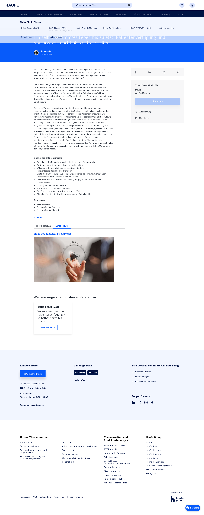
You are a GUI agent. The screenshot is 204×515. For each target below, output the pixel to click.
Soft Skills (67, 445)
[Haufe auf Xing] (140, 405)
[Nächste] (182, 13)
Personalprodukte (113, 470)
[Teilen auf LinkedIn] (150, 72)
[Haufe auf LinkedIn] (134, 405)
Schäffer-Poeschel (155, 472)
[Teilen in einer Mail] (179, 72)
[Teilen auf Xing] (164, 72)
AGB (35, 499)
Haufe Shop (152, 449)
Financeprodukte (112, 477)
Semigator (151, 476)
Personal (24, 13)
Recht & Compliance (86, 13)
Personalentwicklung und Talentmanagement (33, 460)
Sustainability (66, 13)
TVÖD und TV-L (112, 452)
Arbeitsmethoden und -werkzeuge (79, 449)
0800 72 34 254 (33, 390)
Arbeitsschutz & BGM (157, 13)
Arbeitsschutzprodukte (115, 485)
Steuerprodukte (112, 473)
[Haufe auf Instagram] (146, 405)
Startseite (24, 22)
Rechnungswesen (70, 456)
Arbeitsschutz (111, 459)
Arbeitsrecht (26, 445)
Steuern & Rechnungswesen (44, 13)
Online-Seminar (45, 228)
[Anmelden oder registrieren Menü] (192, 5)
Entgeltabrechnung (30, 449)
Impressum (25, 499)
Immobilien (104, 13)
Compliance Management (159, 468)
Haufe (149, 445)
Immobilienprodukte (114, 481)
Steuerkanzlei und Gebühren (76, 460)
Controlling (139, 13)
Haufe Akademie (154, 456)
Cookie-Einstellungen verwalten (69, 499)
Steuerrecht (68, 453)
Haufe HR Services (155, 464)
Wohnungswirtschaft (114, 448)
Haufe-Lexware (154, 453)
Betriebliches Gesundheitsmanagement (117, 464)
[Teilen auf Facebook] (136, 72)
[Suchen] (129, 5)
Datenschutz (45, 499)
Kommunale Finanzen (115, 455)
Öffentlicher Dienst (121, 13)
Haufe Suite (152, 460)
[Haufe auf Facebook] (153, 405)
